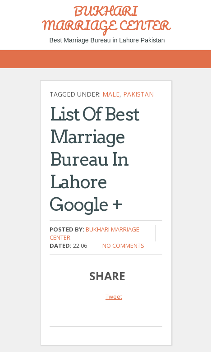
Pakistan (138, 94)
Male (110, 94)
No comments (123, 245)
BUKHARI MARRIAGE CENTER (106, 18)
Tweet (114, 296)
